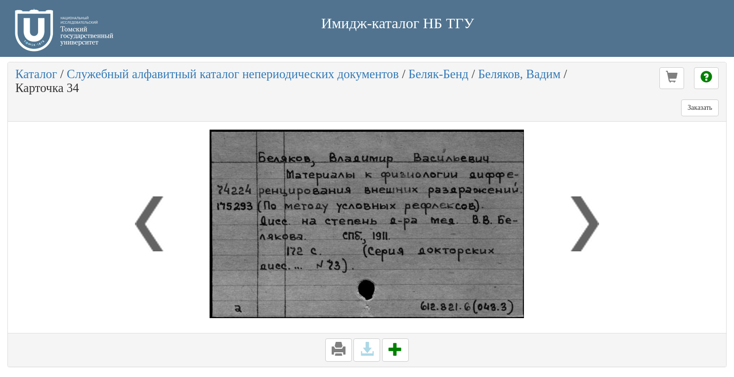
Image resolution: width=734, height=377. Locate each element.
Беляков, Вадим (519, 74)
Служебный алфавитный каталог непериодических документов (233, 74)
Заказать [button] (700, 107)
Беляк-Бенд (438, 74)
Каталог (36, 74)
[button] (671, 78)
